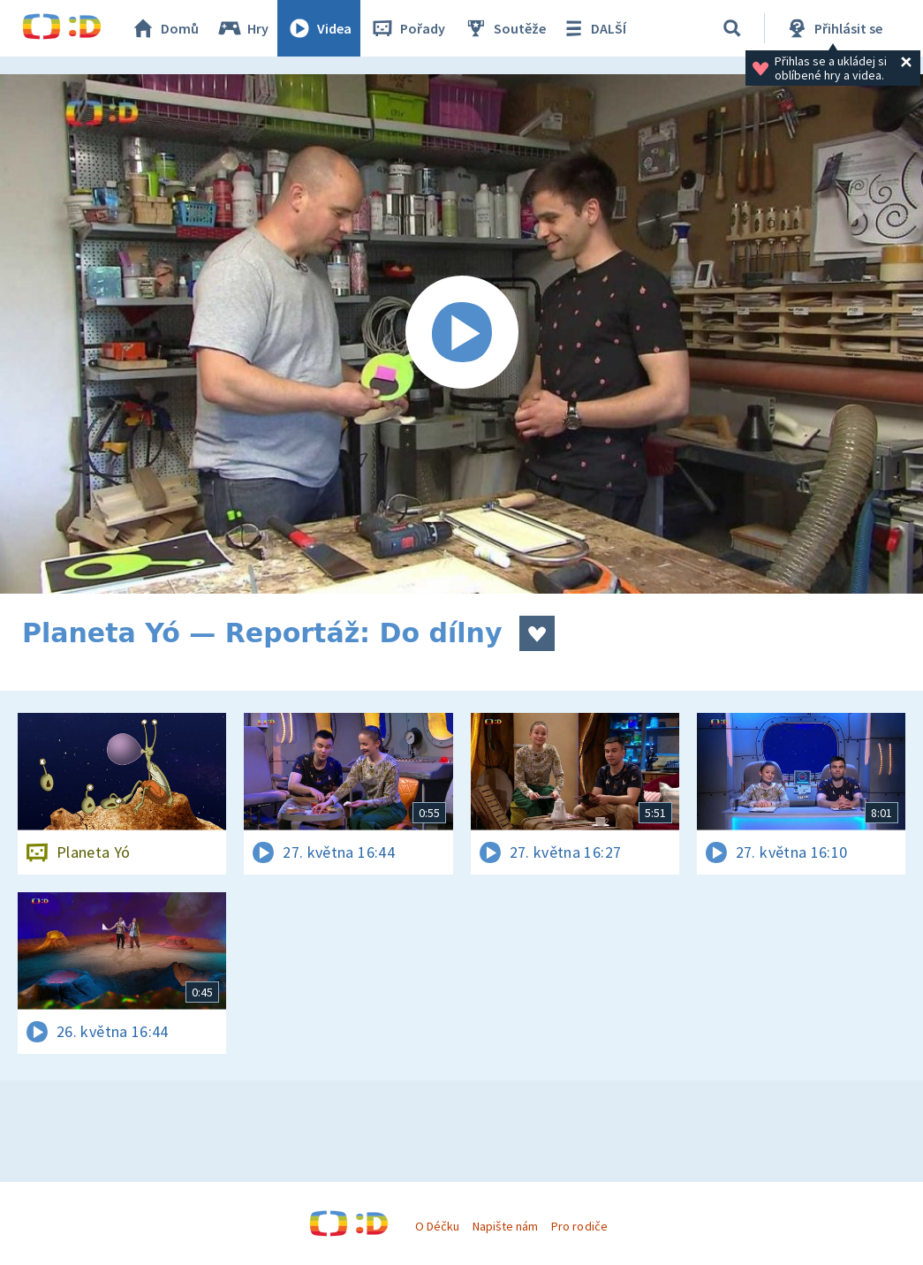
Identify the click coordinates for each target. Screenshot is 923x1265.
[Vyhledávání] (732, 28)
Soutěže (504, 28)
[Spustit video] (461, 334)
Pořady (407, 28)
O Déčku (437, 1226)
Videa (319, 28)
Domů (164, 28)
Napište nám (505, 1226)
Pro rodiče (579, 1226)
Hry (242, 28)
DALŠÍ (593, 28)
